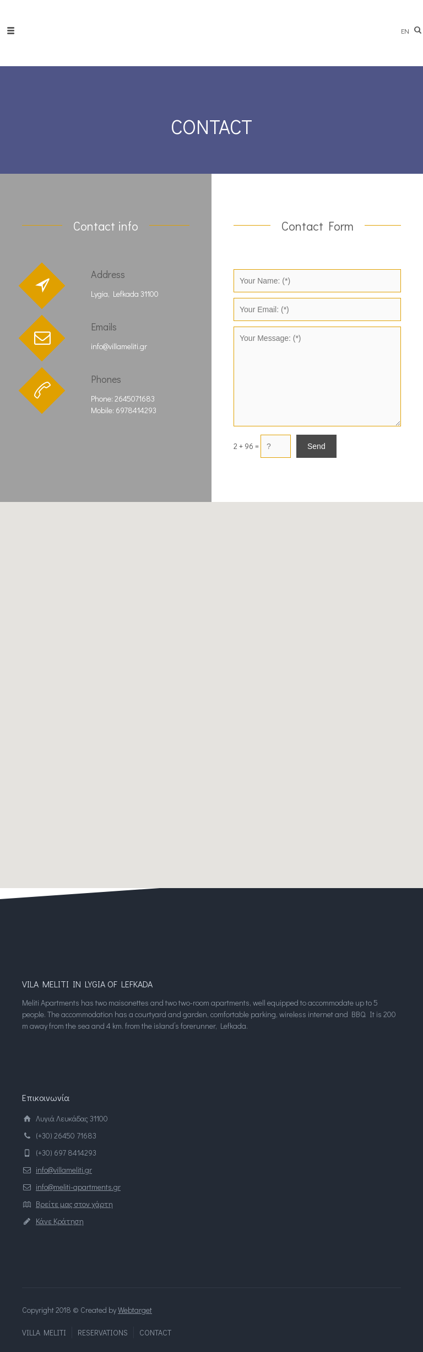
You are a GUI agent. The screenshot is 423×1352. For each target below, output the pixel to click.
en (405, 30)
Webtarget (135, 1310)
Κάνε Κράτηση (60, 1221)
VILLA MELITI (44, 1332)
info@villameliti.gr (64, 1169)
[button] (211, 685)
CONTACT (155, 1332)
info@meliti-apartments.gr (78, 1187)
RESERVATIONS (103, 1332)
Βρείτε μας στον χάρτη (74, 1204)
